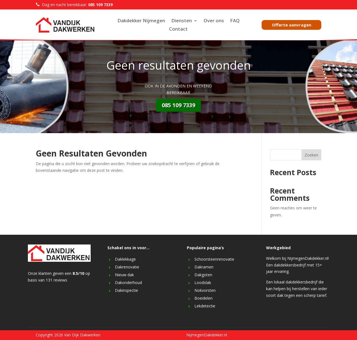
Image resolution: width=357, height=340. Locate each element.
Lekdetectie (204, 306)
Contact (178, 29)
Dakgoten (203, 274)
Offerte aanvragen (291, 25)
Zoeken (311, 155)
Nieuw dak (124, 274)
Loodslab (202, 282)
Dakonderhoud (128, 282)
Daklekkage (125, 259)
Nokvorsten (205, 290)
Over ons (214, 21)
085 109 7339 (178, 105)
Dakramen (203, 267)
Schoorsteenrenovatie (214, 259)
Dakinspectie (126, 290)
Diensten (181, 21)
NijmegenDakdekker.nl (206, 334)
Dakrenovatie (127, 267)
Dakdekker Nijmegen (141, 21)
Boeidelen (203, 298)
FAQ (235, 21)
